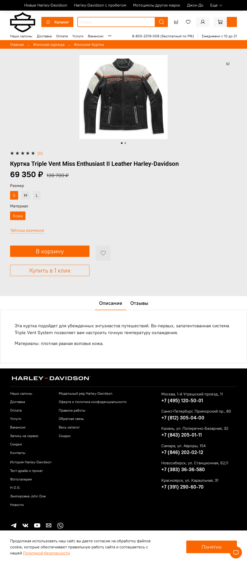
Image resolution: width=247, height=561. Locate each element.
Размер (17, 185)
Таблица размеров (27, 230)
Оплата (62, 36)
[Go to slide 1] (121, 143)
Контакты (17, 452)
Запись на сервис (24, 436)
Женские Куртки (89, 44)
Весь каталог (69, 427)
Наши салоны (21, 36)
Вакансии (95, 36)
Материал (19, 206)
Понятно (212, 547)
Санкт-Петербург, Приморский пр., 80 (196, 411)
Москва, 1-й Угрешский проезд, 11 (192, 393)
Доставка (44, 36)
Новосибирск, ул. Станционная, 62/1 (194, 462)
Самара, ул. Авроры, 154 (183, 445)
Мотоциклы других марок (156, 5)
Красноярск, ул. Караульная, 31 (190, 480)
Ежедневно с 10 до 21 (219, 36)
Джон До (195, 5)
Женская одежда (49, 44)
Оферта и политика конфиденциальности (93, 401)
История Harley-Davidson (30, 462)
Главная (17, 44)
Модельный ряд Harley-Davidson (85, 393)
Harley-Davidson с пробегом (100, 5)
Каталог (57, 21)
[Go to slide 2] (125, 143)
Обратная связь (71, 418)
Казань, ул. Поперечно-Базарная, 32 (194, 428)
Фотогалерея (21, 479)
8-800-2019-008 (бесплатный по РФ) (163, 36)
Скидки (16, 444)
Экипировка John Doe (28, 496)
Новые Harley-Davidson (45, 5)
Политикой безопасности (46, 552)
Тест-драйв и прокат (26, 470)
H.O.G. (15, 487)
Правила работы (72, 410)
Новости (17, 504)
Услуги (77, 36)
